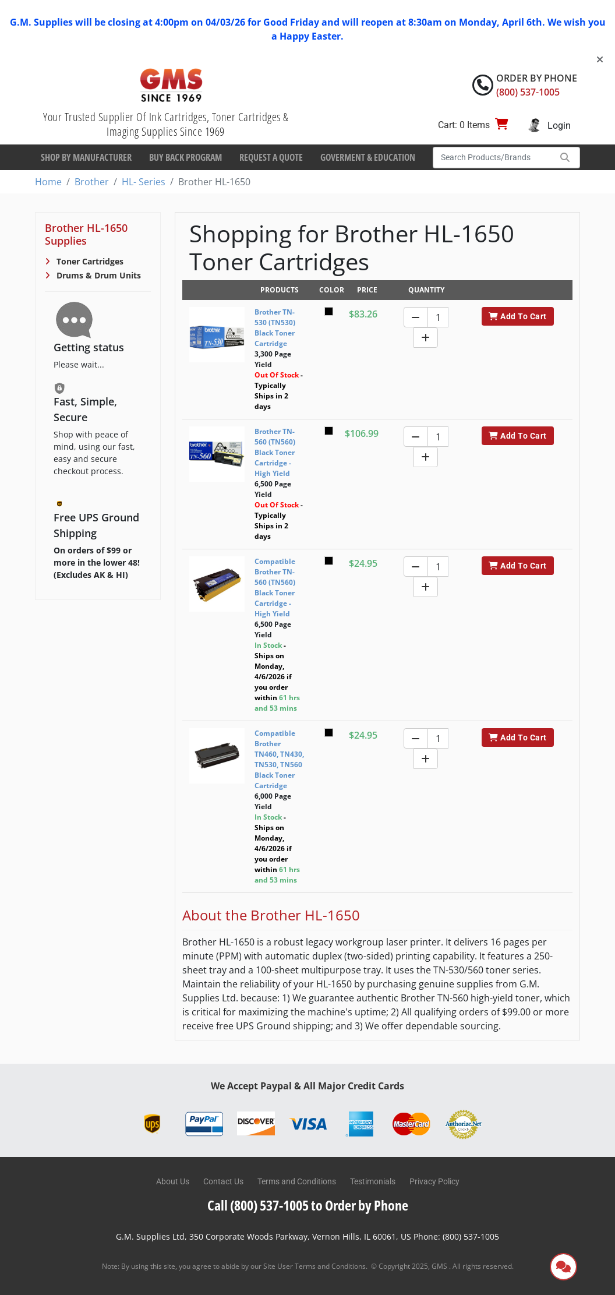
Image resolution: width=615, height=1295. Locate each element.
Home (48, 181)
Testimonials (372, 1181)
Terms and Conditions (296, 1181)
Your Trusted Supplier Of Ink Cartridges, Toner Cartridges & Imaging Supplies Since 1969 (165, 124)
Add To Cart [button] (517, 316)
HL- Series (143, 181)
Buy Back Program (185, 157)
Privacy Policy (434, 1181)
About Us (172, 1181)
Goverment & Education (367, 157)
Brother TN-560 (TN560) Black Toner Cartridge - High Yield (275, 452)
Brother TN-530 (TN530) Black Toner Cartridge (275, 327)
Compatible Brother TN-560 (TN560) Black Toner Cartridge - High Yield (275, 587)
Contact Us (223, 1181)
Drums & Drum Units (97, 275)
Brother (92, 181)
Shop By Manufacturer (86, 157)
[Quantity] (437, 317)
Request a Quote (271, 157)
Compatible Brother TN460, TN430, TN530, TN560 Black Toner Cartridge (279, 759)
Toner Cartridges (88, 261)
